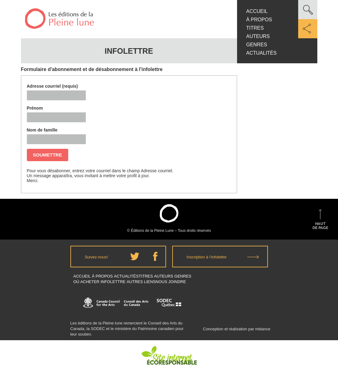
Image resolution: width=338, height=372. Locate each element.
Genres (256, 44)
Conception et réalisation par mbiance (236, 332)
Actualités (261, 53)
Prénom (35, 108)
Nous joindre (171, 281)
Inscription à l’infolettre (207, 257)
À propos (259, 19)
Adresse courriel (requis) (52, 86)
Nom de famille (42, 129)
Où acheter (86, 281)
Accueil (257, 11)
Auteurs (258, 36)
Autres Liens (141, 281)
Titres (255, 28)
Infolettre (113, 281)
